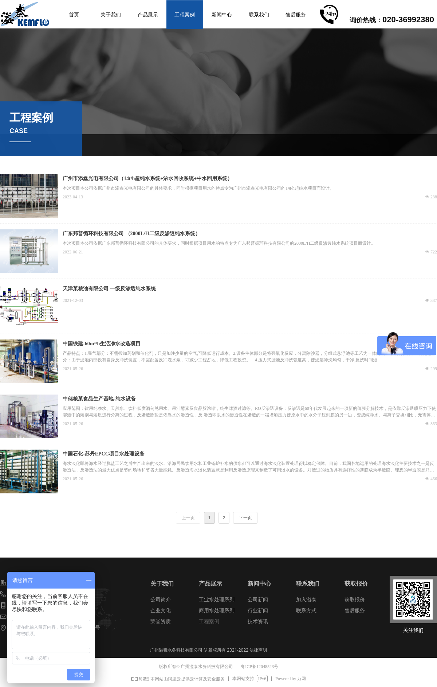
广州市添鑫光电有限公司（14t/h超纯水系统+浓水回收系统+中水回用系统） (147, 178)
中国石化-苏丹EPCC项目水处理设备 (104, 454)
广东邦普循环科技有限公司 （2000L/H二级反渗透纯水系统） (131, 233)
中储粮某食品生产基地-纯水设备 (99, 398)
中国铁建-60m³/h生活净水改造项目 (102, 343)
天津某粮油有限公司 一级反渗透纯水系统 (109, 288)
